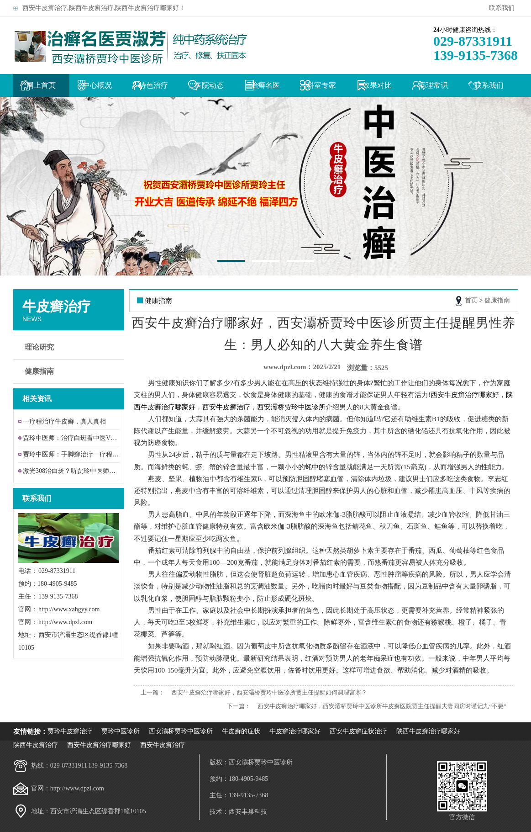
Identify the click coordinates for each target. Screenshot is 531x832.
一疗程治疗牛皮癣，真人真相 (64, 421)
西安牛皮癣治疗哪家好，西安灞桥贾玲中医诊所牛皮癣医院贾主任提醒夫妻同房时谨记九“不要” (382, 706)
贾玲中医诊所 (120, 731)
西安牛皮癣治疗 (162, 745)
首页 (471, 300)
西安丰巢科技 (248, 811)
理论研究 (70, 347)
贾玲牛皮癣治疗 (69, 731)
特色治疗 (153, 85)
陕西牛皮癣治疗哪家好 (428, 731)
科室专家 (321, 85)
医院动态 (209, 85)
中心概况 (97, 85)
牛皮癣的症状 (241, 731)
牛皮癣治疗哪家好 (295, 731)
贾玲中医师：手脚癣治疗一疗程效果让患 (71, 454)
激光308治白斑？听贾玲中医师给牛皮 (71, 470)
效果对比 (377, 85)
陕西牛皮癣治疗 (35, 745)
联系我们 (503, 8)
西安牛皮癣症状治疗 (358, 731)
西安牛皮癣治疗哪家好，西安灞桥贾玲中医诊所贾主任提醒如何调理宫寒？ (269, 692)
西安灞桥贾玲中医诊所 (181, 731)
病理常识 (433, 85)
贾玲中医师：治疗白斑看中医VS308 (71, 438)
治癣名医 (265, 85)
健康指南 (70, 371)
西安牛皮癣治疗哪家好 (99, 745)
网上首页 (41, 85)
